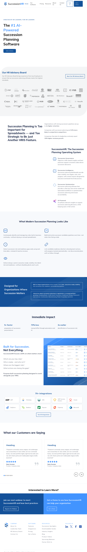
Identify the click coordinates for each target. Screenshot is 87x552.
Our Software (33, 3)
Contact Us (62, 3)
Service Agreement (28, 544)
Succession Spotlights (49, 519)
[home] (14, 3)
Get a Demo (77, 3)
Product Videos (47, 529)
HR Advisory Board (16, 524)
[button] (48, 4)
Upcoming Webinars (48, 532)
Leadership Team (16, 521)
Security (7, 544)
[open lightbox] (62, 33)
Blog (43, 526)
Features (31, 519)
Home (26, 4)
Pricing (42, 4)
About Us (54, 3)
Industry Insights (47, 524)
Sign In (70, 3)
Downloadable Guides (49, 521)
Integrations (32, 521)
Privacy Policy (16, 544)
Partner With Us (47, 534)
